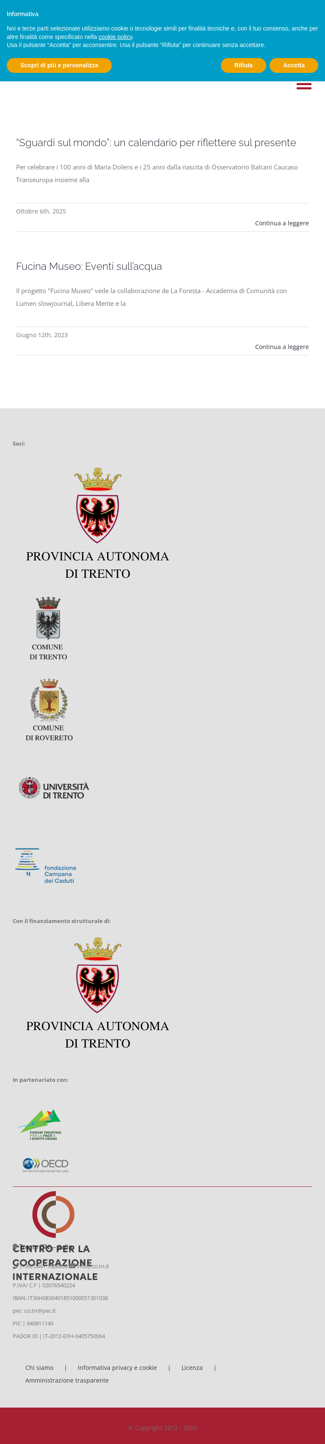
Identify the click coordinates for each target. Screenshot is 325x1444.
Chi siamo (39, 1368)
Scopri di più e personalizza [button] (59, 65)
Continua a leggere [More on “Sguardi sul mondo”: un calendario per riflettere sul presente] (282, 223)
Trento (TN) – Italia (45, 1246)
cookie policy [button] (115, 36)
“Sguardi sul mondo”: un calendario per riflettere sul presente (156, 142)
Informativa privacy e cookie (117, 1368)
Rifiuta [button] (243, 65)
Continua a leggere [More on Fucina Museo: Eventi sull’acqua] (282, 347)
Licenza (192, 1368)
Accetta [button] (294, 65)
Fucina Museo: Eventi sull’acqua (89, 266)
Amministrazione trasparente (67, 1380)
